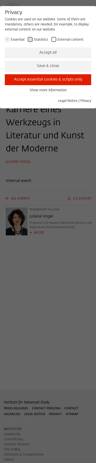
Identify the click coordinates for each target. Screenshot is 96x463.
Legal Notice (68, 101)
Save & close (48, 66)
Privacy (85, 101)
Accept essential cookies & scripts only (48, 80)
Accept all (48, 53)
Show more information (48, 90)
